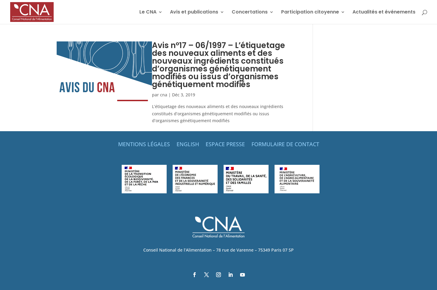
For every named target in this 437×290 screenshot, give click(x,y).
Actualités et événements (383, 12)
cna (163, 95)
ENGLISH (188, 145)
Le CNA (147, 12)
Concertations (250, 12)
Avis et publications (194, 12)
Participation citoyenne (310, 12)
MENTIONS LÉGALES (144, 145)
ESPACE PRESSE (225, 145)
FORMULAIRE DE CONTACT (285, 145)
